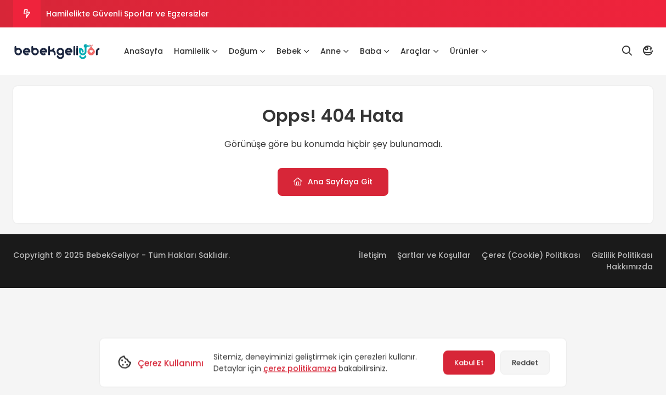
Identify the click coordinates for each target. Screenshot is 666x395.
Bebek (292, 51)
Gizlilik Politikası (622, 255)
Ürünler (468, 51)
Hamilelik (196, 51)
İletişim (372, 255)
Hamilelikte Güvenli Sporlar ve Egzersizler (127, 13)
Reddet (525, 362)
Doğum (247, 51)
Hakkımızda (629, 266)
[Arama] (627, 51)
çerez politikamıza (299, 368)
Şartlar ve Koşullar (434, 255)
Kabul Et (469, 362)
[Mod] (648, 51)
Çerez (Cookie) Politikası (531, 255)
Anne (334, 51)
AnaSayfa (143, 51)
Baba (375, 51)
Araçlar (419, 51)
